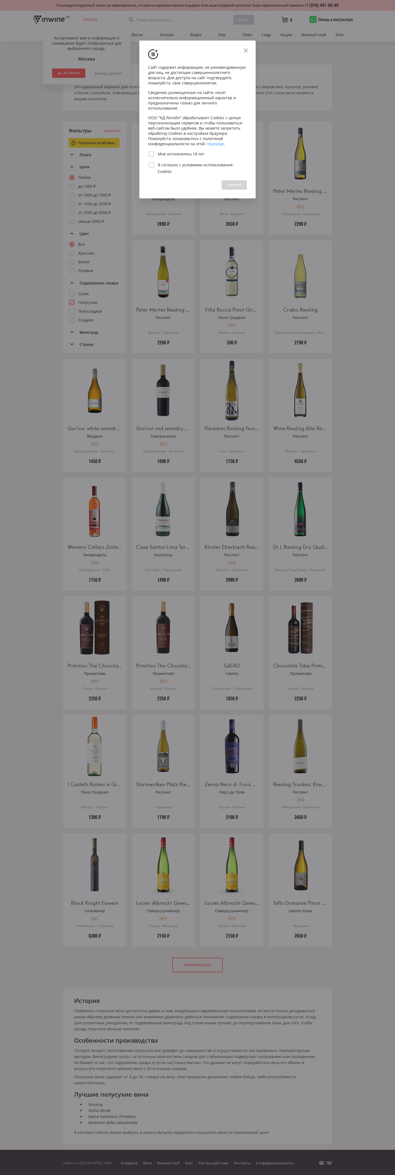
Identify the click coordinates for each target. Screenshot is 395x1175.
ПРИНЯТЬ (234, 185)
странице (215, 143)
